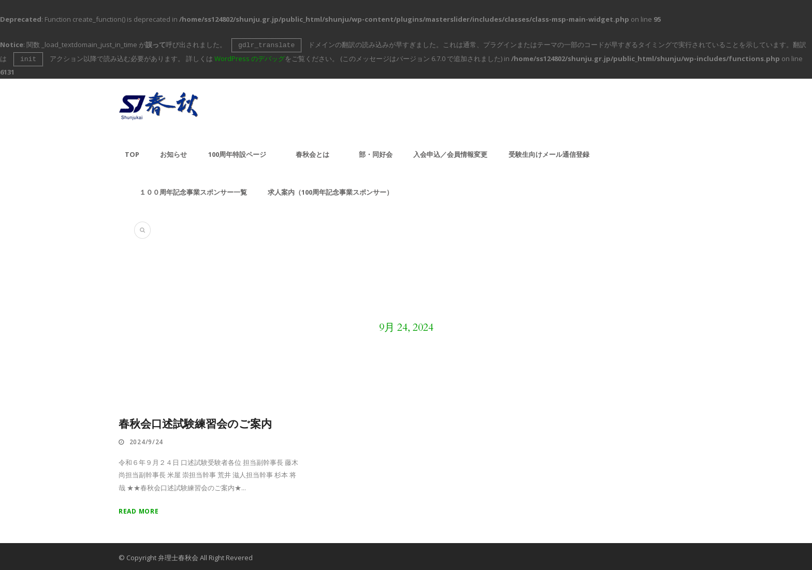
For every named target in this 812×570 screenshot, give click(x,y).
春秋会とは (312, 152)
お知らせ (173, 152)
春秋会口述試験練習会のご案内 (195, 422)
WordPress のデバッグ (249, 57)
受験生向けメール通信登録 (549, 152)
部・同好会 (376, 152)
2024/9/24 (146, 439)
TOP (132, 152)
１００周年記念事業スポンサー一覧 (193, 190)
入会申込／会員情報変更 (450, 152)
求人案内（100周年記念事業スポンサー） (330, 190)
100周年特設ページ (237, 152)
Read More (138, 509)
